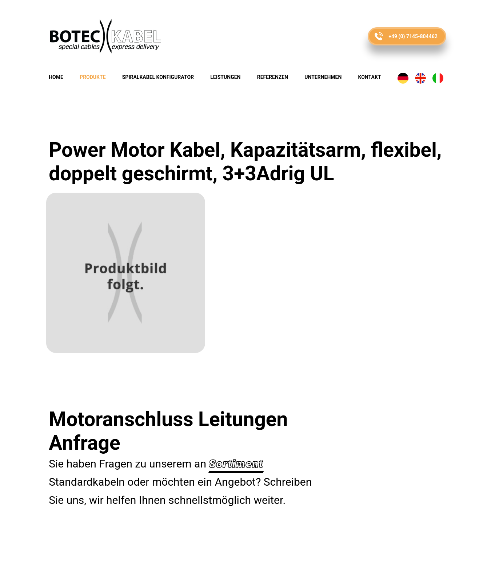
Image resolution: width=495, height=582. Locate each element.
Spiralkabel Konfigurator (158, 77)
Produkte (92, 77)
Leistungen (225, 77)
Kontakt (369, 77)
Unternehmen (323, 77)
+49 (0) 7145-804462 (412, 36)
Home (56, 77)
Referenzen (272, 77)
